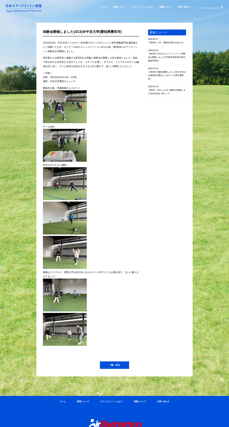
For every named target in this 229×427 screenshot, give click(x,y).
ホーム (104, 7)
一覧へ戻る (114, 365)
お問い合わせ (184, 7)
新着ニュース (119, 7)
